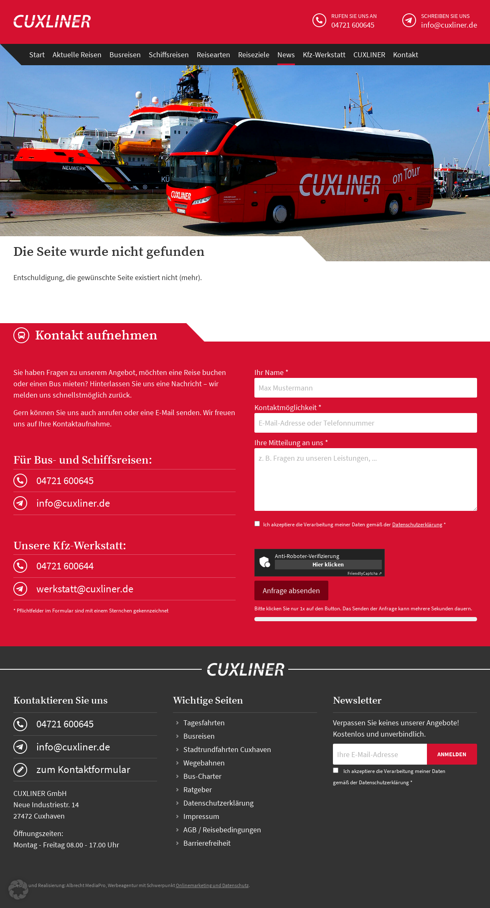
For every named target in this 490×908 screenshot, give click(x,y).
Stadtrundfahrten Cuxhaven (227, 749)
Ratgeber (197, 789)
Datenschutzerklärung (417, 524)
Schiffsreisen (169, 54)
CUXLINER (369, 54)
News (286, 54)
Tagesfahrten (204, 722)
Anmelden (451, 754)
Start (37, 54)
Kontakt (405, 54)
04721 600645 (65, 480)
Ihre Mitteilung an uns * (365, 476)
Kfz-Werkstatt (324, 54)
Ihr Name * (365, 382)
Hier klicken (328, 564)
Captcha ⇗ (365, 573)
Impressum (201, 816)
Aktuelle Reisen (77, 54)
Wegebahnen (204, 763)
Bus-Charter (202, 776)
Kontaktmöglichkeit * (365, 418)
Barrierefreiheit (207, 843)
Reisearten (213, 54)
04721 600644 (65, 565)
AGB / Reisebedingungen (222, 829)
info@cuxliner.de (73, 503)
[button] (18, 889)
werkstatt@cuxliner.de (84, 588)
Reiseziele (253, 54)
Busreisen (125, 54)
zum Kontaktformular (83, 769)
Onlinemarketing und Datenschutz (212, 885)
